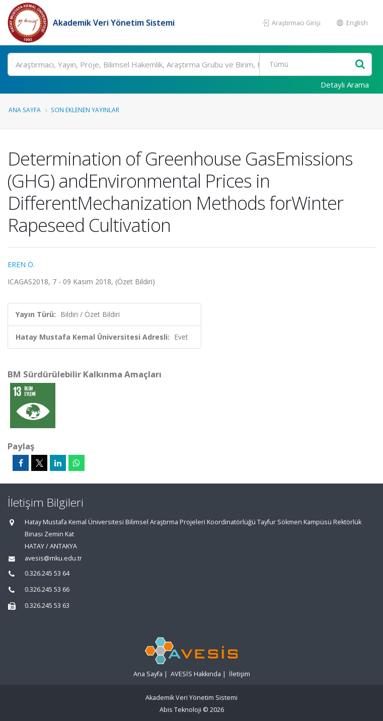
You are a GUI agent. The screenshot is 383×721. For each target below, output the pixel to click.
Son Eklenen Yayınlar (85, 110)
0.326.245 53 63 (47, 605)
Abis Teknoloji (180, 709)
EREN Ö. (21, 264)
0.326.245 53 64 (47, 573)
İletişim (239, 674)
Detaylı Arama (345, 84)
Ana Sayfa (25, 110)
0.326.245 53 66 (47, 589)
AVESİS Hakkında (196, 674)
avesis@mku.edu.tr (53, 558)
